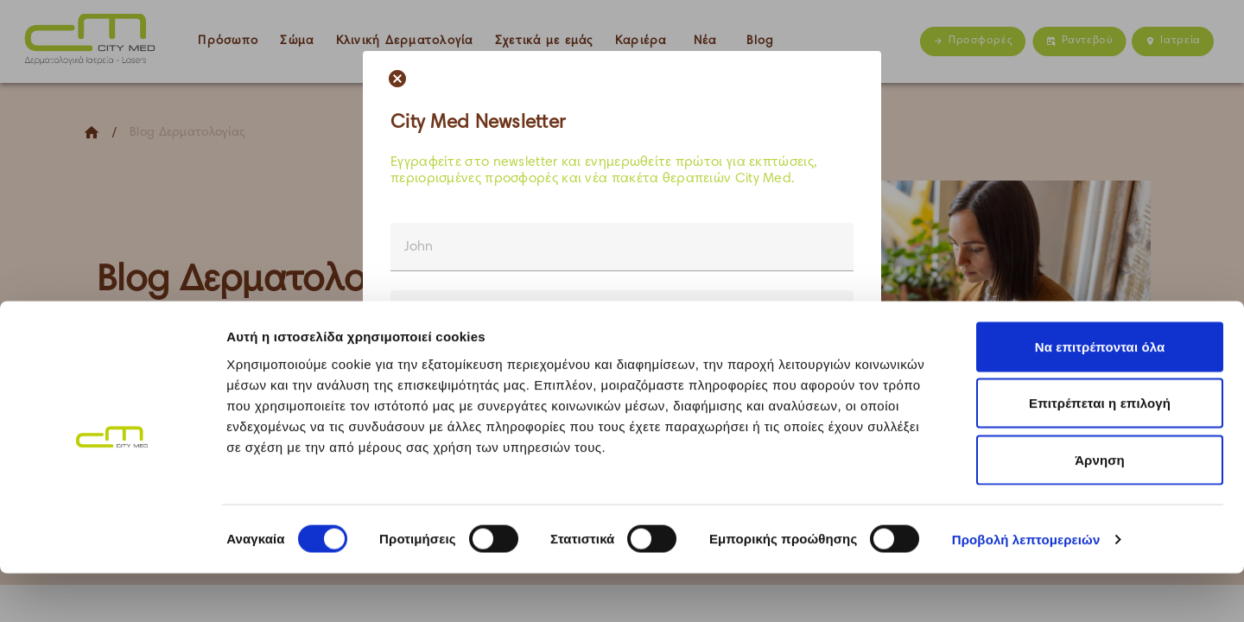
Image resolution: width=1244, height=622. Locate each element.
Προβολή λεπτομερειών (1026, 588)
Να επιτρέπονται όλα (1100, 395)
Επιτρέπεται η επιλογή (1100, 452)
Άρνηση (1100, 508)
